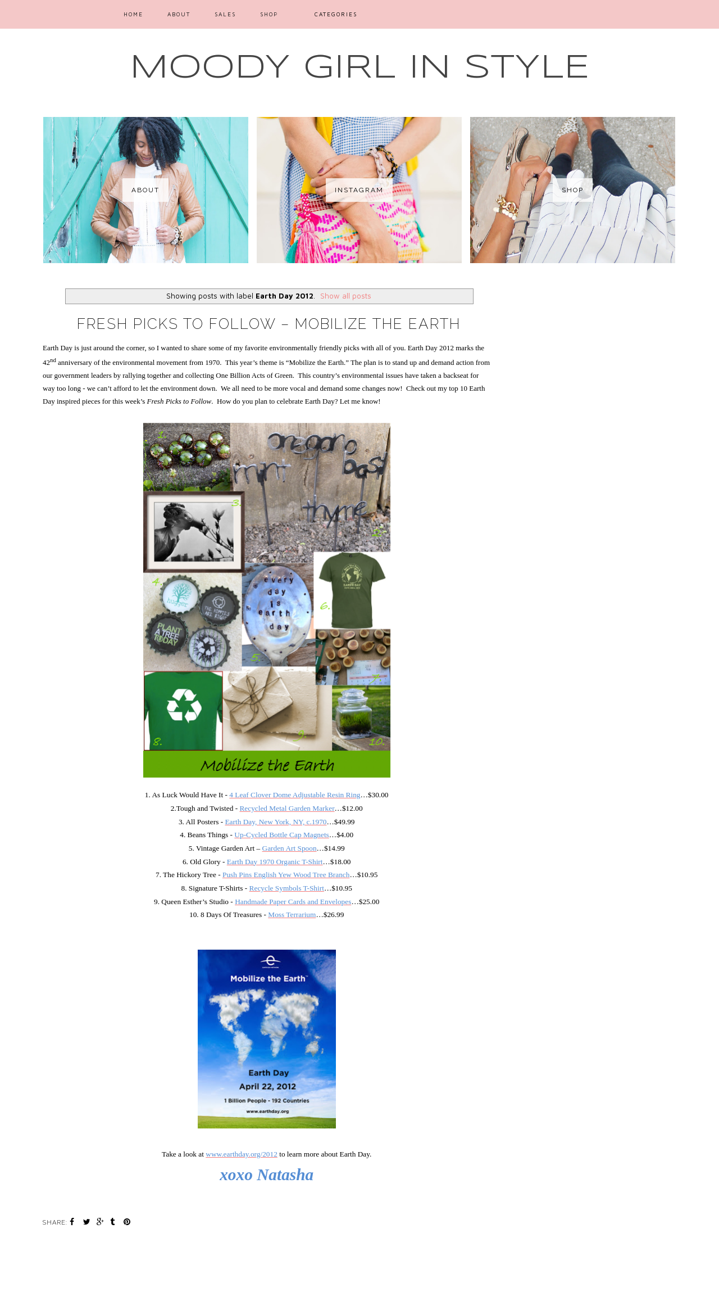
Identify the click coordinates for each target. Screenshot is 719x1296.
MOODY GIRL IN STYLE (360, 68)
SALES (225, 14)
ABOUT (178, 14)
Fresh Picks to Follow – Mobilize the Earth (269, 323)
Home (133, 14)
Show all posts (345, 295)
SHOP (269, 14)
